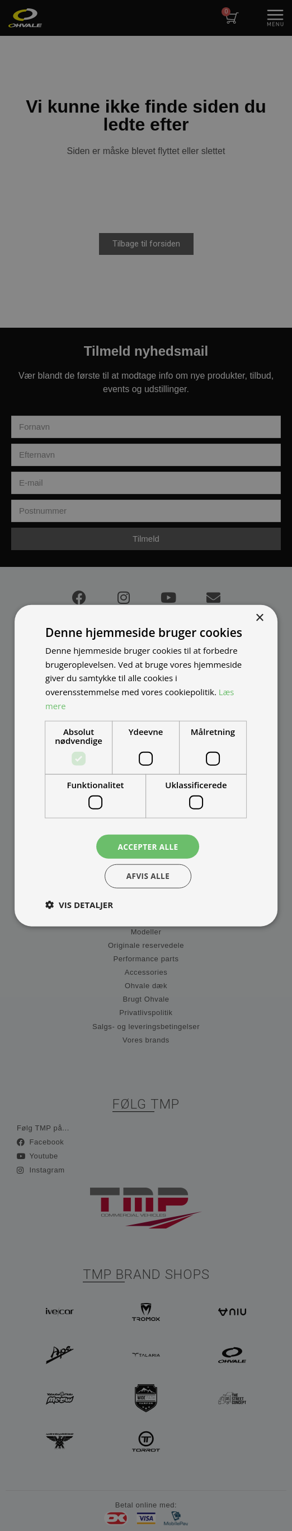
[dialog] (146, 765)
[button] (79, 905)
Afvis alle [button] (148, 876)
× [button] (259, 617)
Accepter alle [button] (148, 845)
